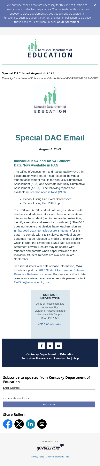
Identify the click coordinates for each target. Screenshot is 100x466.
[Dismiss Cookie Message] (95, 3)
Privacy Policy (37, 457)
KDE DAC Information (50, 324)
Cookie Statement (67, 22)
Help (76, 358)
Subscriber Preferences (36, 358)
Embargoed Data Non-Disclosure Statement (42, 230)
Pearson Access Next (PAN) (47, 192)
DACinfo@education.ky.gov (31, 282)
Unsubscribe (62, 358)
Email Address (11, 388)
